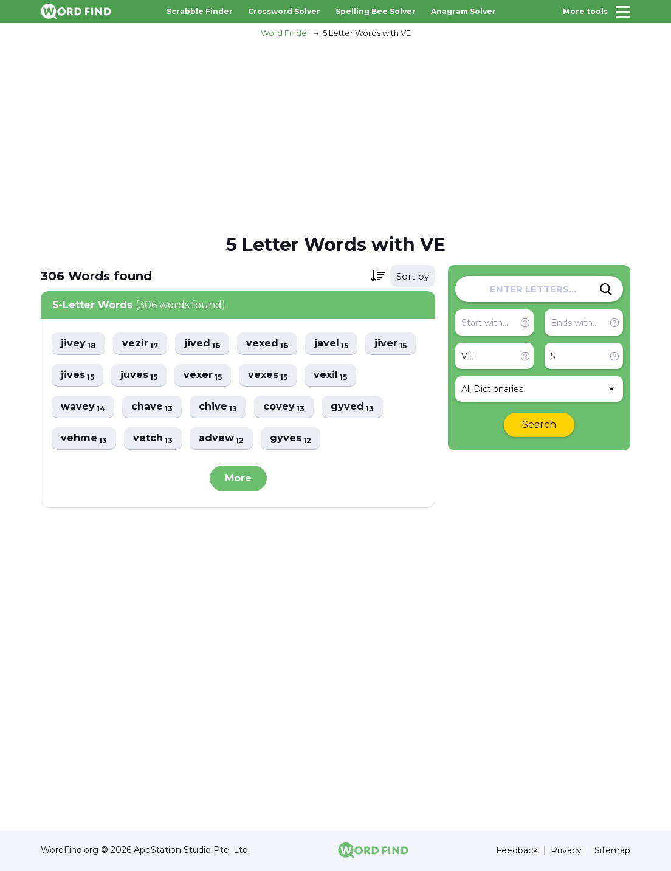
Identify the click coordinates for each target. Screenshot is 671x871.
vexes (267, 375)
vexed (267, 343)
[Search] (606, 289)
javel (331, 343)
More (238, 478)
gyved (352, 407)
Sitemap (612, 850)
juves (138, 375)
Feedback (517, 850)
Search (539, 424)
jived (202, 343)
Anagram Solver (463, 11)
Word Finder (285, 33)
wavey (83, 407)
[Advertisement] (335, 134)
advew (221, 438)
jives (77, 375)
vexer (203, 375)
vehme (84, 438)
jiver (390, 343)
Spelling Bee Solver (376, 11)
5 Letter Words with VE (367, 33)
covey (284, 407)
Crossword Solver (284, 11)
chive (218, 407)
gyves (290, 438)
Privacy (566, 850)
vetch (153, 438)
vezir (140, 343)
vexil (330, 375)
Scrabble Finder (200, 11)
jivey (78, 343)
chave (152, 407)
